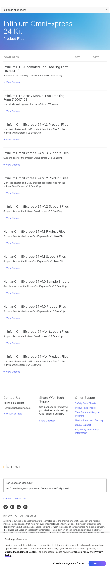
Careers (7, 498)
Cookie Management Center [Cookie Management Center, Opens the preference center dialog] (69, 563)
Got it (97, 563)
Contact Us (20, 498)
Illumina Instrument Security (89, 420)
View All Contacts (12, 413)
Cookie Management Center (20, 552)
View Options (12, 82)
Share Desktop (47, 420)
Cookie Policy (81, 552)
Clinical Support (83, 424)
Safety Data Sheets (85, 403)
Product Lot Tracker (85, 407)
